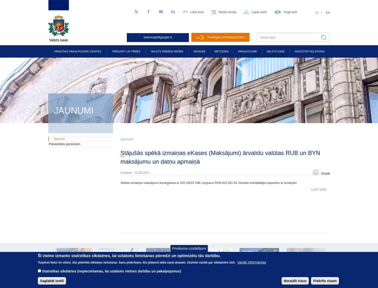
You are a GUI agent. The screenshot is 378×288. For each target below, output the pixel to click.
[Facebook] (149, 11)
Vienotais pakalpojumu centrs (77, 51)
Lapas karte (259, 12)
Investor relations (310, 51)
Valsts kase (276, 51)
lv (317, 13)
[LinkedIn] (173, 11)
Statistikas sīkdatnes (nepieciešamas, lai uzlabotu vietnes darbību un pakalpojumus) (111, 275)
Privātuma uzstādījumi (189, 252)
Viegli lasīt (290, 12)
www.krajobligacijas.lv (158, 37)
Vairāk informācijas (251, 266)
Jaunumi (199, 51)
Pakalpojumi (247, 51)
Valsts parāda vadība (167, 51)
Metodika (221, 51)
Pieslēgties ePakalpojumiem (226, 37)
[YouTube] (161, 11)
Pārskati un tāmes (126, 51)
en (328, 13)
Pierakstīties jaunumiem (64, 144)
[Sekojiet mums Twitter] (136, 11)
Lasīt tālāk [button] (319, 189)
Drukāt (325, 173)
